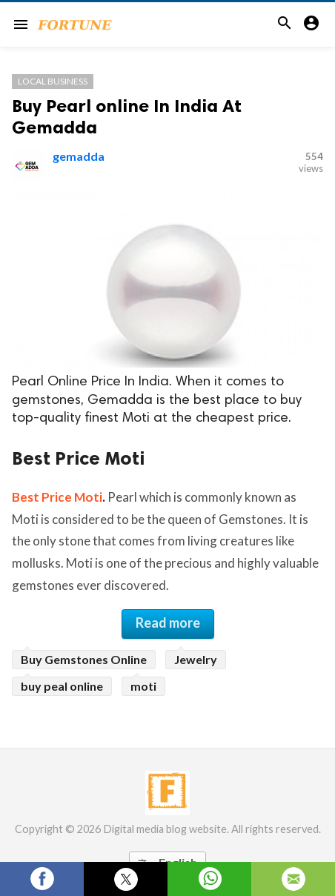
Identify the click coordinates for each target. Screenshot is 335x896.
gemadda (79, 156)
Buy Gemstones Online (84, 659)
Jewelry (195, 659)
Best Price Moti (57, 497)
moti (143, 686)
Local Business (52, 81)
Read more (168, 622)
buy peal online (62, 686)
